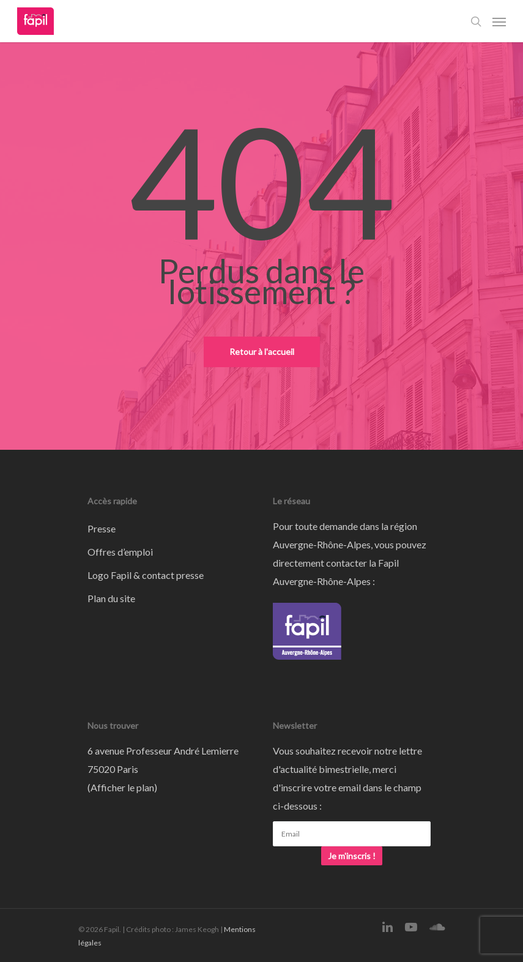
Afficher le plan (122, 787)
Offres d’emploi (120, 551)
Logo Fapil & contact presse (145, 575)
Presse (101, 528)
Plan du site (111, 598)
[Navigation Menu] (499, 21)
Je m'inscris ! (352, 856)
